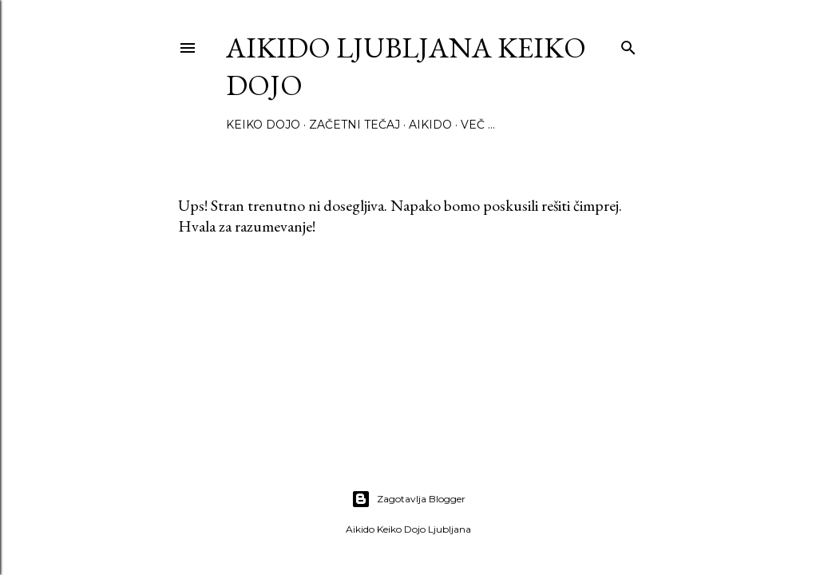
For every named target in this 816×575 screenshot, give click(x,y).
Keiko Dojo (263, 124)
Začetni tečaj (354, 124)
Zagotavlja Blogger (408, 499)
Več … (478, 124)
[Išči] (628, 44)
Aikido (430, 124)
